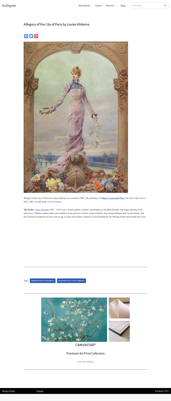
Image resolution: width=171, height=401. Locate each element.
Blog (123, 5)
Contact (39, 391)
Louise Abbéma (41, 209)
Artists (98, 5)
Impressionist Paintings (42, 281)
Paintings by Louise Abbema (71, 281)
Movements (84, 5)
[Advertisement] (86, 243)
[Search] (146, 5)
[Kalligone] (9, 5)
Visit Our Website (85, 362)
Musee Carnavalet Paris (113, 198)
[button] (115, 5)
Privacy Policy (8, 391)
